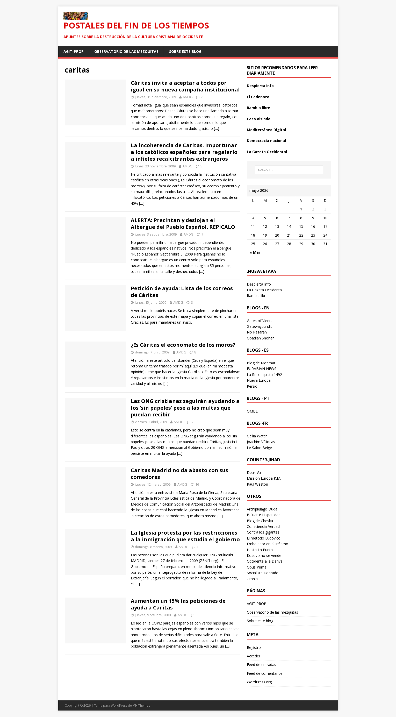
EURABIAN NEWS (261, 368)
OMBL (252, 411)
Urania (252, 578)
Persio (252, 386)
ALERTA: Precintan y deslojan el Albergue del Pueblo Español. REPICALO (183, 223)
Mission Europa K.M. (264, 478)
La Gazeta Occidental (267, 151)
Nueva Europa (259, 380)
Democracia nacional (266, 140)
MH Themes (141, 705)
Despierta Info (260, 85)
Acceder (253, 656)
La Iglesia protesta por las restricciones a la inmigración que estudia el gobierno (185, 536)
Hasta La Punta (260, 549)
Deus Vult (255, 472)
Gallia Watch (257, 436)
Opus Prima (257, 567)
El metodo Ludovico (263, 538)
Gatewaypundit (259, 326)
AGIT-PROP (73, 51)
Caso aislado (258, 118)
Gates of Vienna (260, 320)
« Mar (255, 252)
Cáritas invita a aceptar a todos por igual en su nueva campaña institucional (185, 86)
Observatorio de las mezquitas (126, 51)
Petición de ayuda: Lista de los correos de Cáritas (182, 292)
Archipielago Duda (262, 509)
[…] (216, 128)
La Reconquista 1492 (264, 374)
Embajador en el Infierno (267, 543)
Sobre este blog (185, 51)
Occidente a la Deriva (265, 561)
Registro (254, 647)
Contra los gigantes (263, 532)
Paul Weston (257, 484)
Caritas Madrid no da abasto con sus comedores (179, 473)
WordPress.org (259, 681)
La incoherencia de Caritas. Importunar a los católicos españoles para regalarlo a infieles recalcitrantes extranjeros (184, 152)
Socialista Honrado (262, 572)
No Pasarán (257, 332)
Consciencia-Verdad (263, 526)
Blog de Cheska (260, 520)
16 (197, 484)
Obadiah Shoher (260, 338)
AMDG (188, 97)
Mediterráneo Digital (266, 129)
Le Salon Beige (259, 447)
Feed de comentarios (265, 673)
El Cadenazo (258, 96)
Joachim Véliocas (261, 441)
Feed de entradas (261, 664)
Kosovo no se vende (264, 555)
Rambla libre (258, 107)
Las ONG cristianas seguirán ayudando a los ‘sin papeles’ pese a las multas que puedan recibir (185, 407)
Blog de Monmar (261, 362)
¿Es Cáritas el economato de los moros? (183, 344)
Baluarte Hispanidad (263, 514)
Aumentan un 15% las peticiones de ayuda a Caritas (178, 604)
